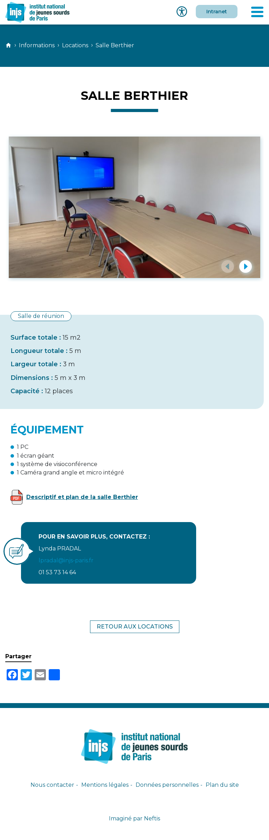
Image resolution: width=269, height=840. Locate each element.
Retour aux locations (135, 626)
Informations (37, 45)
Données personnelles (167, 785)
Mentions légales (105, 785)
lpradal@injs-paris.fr (66, 560)
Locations (75, 45)
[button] (227, 266)
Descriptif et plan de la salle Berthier (82, 497)
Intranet (216, 11)
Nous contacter (52, 785)
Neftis (152, 818)
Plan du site (222, 785)
